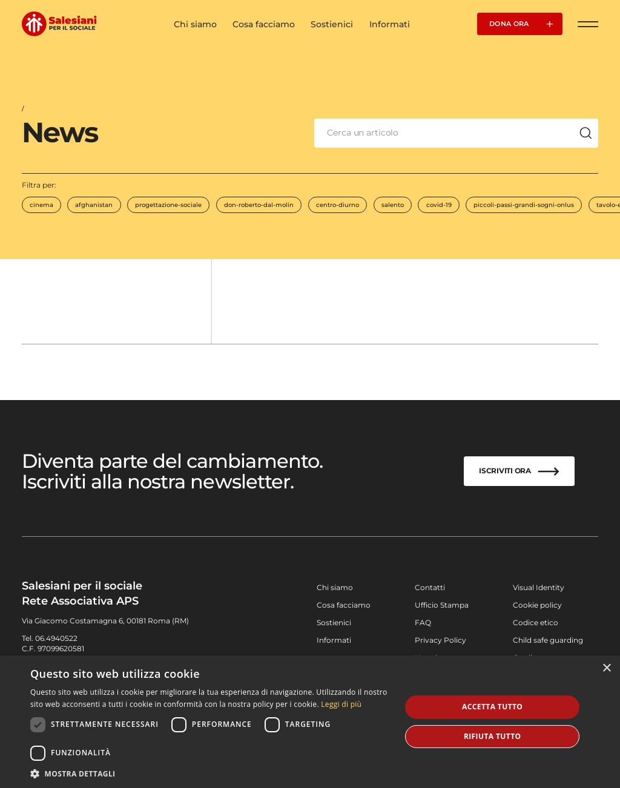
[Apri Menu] (588, 23)
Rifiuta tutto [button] (492, 736)
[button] (210, 773)
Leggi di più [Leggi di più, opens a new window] (341, 704)
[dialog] (310, 721)
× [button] (606, 668)
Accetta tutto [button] (492, 706)
